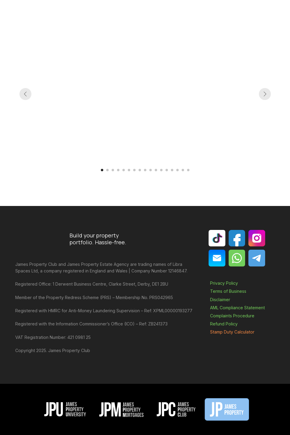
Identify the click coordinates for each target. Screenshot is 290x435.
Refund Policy (224, 323)
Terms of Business (228, 291)
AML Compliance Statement (237, 307)
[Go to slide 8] (140, 170)
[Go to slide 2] (107, 170)
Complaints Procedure (232, 315)
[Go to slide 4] (118, 170)
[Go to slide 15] (177, 170)
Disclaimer (220, 299)
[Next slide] (265, 94)
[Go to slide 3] (113, 170)
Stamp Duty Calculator (232, 331)
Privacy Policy (224, 283)
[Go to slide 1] (102, 170)
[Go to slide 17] (188, 170)
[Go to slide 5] (123, 170)
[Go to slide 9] (145, 170)
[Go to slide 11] (156, 170)
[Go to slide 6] (129, 170)
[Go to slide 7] (134, 170)
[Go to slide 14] (172, 170)
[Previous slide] (25, 94)
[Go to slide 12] (161, 170)
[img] (217, 258)
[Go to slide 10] (150, 170)
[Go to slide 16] (183, 170)
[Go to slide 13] (167, 170)
